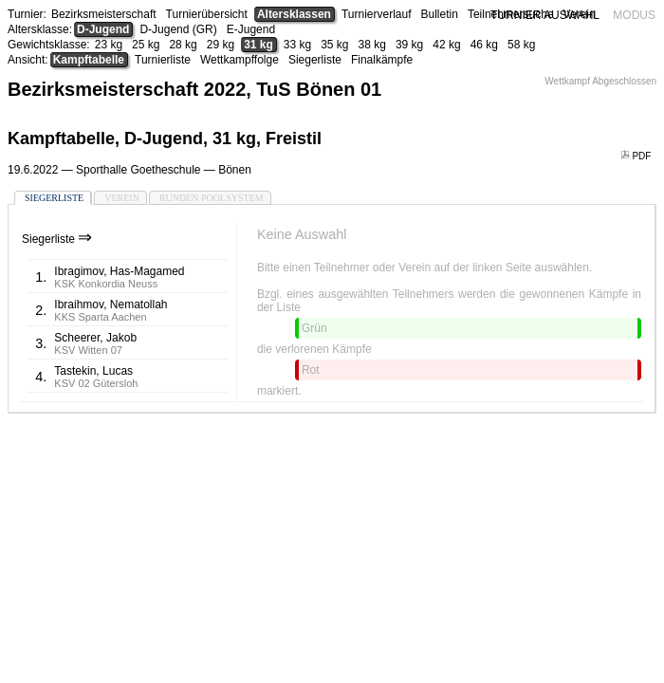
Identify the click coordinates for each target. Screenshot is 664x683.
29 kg (220, 44)
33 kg (297, 44)
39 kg (409, 44)
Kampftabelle (88, 59)
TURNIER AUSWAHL (544, 15)
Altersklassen (294, 14)
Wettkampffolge (239, 59)
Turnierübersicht (207, 14)
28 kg (182, 44)
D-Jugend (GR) (177, 29)
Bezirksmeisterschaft (104, 14)
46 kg (484, 44)
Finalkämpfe (382, 59)
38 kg (372, 44)
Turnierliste (163, 59)
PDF (637, 156)
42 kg (446, 44)
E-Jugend (251, 29)
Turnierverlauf (376, 14)
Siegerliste (314, 59)
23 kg (108, 44)
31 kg (258, 44)
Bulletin (439, 14)
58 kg (521, 44)
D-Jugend (103, 29)
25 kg (145, 44)
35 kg (334, 44)
